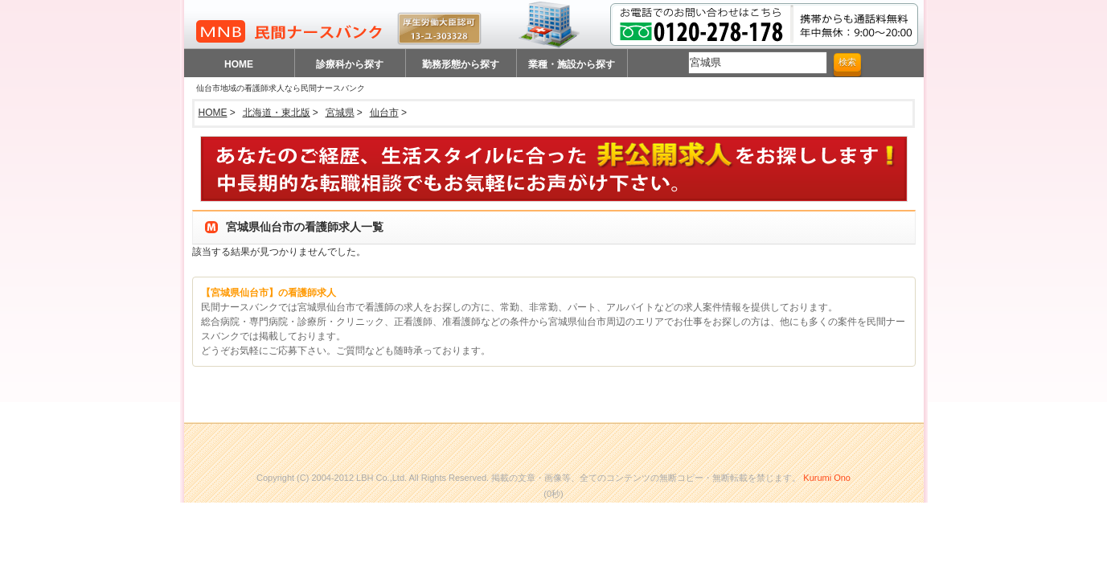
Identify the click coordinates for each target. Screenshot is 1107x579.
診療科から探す (349, 64)
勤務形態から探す (460, 64)
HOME (238, 64)
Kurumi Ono (827, 477)
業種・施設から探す (571, 64)
